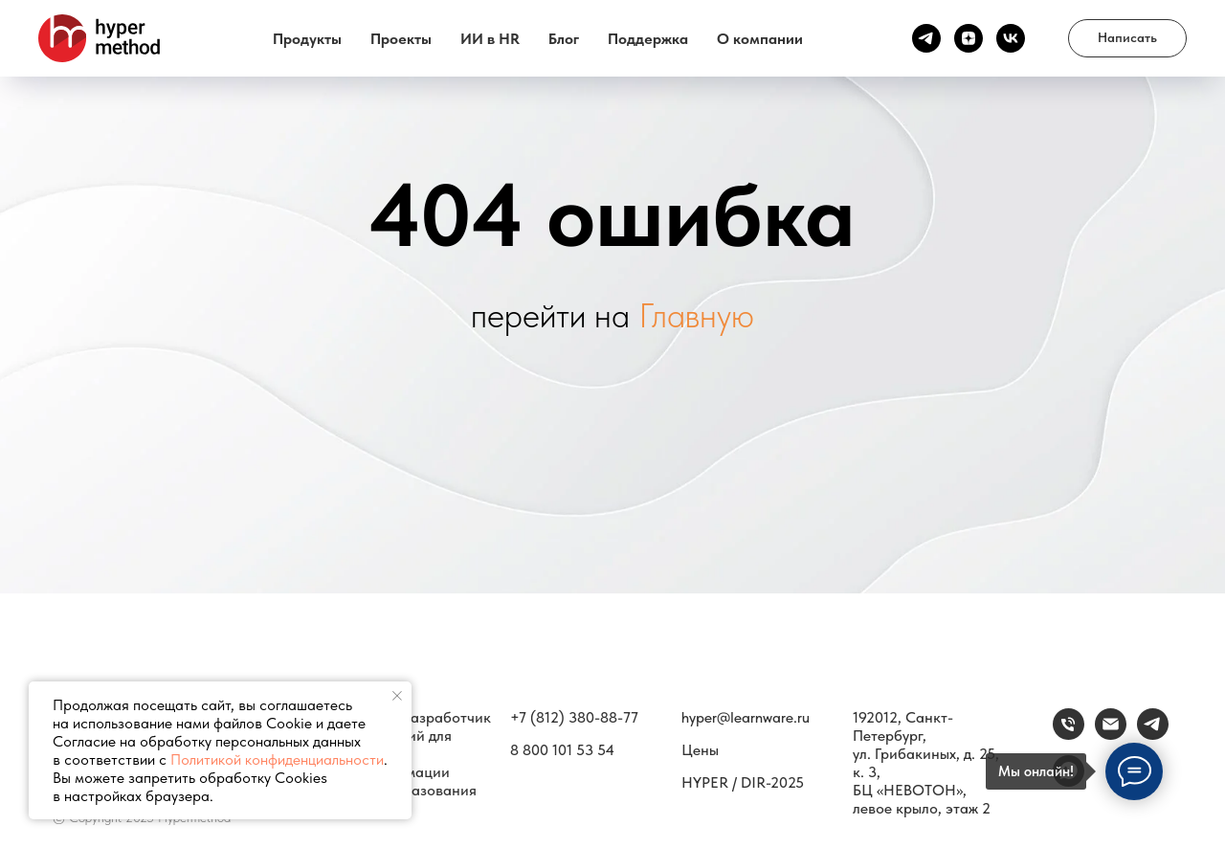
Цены (700, 750)
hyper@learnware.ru (745, 717)
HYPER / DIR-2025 (742, 782)
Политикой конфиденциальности (277, 759)
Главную (696, 315)
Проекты (401, 39)
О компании (760, 39)
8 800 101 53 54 (562, 750)
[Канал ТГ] (926, 38)
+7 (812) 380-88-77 (574, 717)
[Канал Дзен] (968, 38)
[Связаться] (1153, 734)
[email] (1110, 734)
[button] (1127, 38)
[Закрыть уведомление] (397, 695)
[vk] (1010, 38)
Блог (563, 39)
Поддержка (648, 39)
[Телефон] (1068, 734)
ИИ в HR (490, 39)
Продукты (307, 39)
